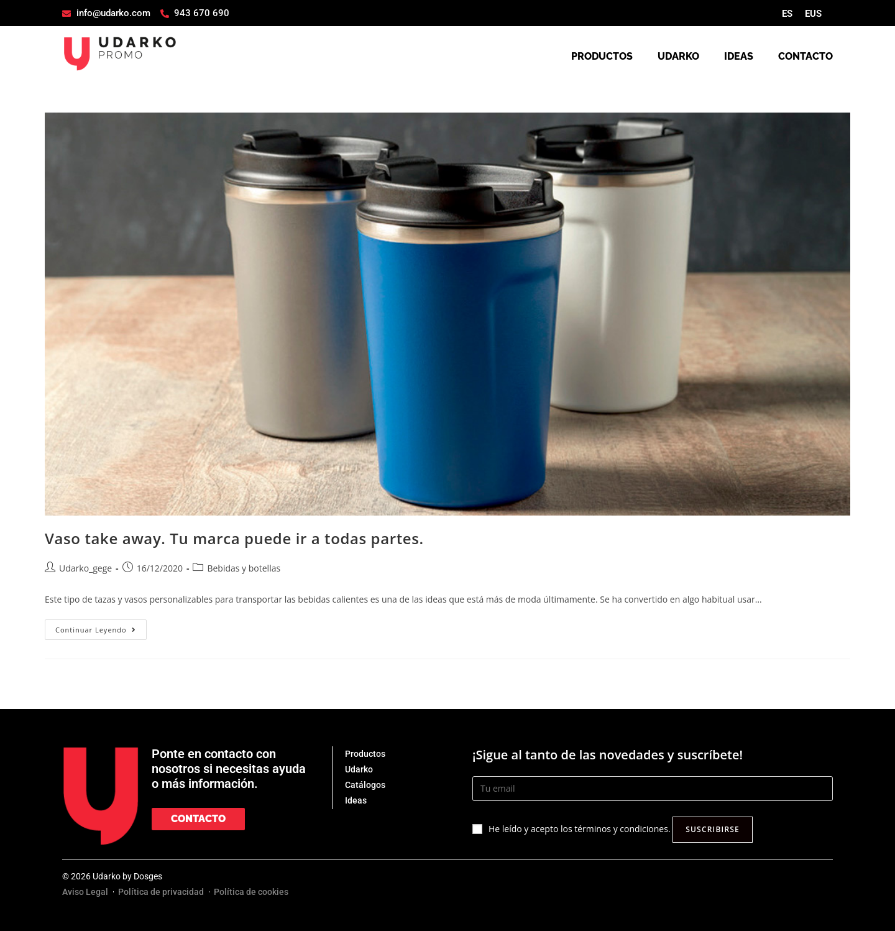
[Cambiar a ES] (787, 14)
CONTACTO (805, 56)
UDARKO (678, 56)
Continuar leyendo (101, 626)
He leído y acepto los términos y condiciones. (580, 829)
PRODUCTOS (602, 56)
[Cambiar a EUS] (813, 14)
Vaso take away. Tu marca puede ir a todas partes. (234, 538)
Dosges (148, 876)
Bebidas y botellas (243, 568)
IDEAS (738, 56)
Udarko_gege (85, 568)
